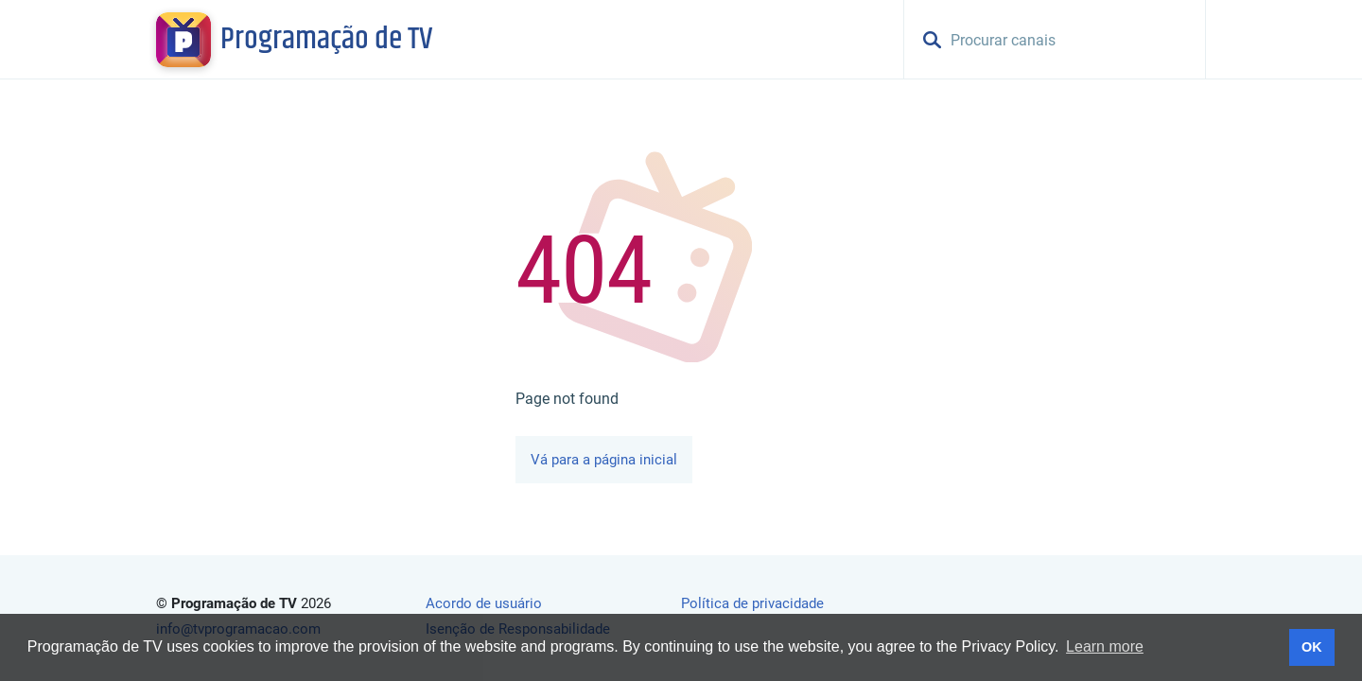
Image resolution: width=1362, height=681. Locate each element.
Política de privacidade (752, 603)
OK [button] (1311, 647)
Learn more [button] (1105, 646)
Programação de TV (326, 39)
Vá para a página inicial (604, 459)
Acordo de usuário (484, 603)
